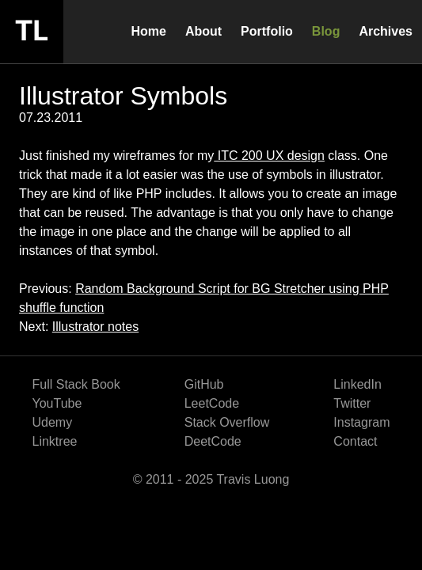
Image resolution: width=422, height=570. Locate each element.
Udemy (52, 422)
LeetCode (211, 403)
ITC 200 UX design (269, 155)
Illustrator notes (95, 326)
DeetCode (212, 441)
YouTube (57, 403)
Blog (326, 31)
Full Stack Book (76, 384)
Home (148, 31)
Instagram (361, 422)
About (203, 31)
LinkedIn (357, 384)
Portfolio (267, 31)
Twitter (352, 403)
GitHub (204, 384)
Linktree (55, 441)
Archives (385, 31)
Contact (355, 441)
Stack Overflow (227, 422)
